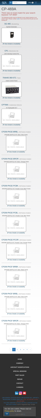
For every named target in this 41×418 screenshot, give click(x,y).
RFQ (30, 2)
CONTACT (19, 383)
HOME (20, 359)
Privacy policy (9, 411)
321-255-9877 (30, 399)
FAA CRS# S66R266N (10, 403)
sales (18, 19)
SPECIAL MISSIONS (20, 371)
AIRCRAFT (19, 367)
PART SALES (19, 375)
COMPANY (19, 363)
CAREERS (19, 387)
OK (7, 414)
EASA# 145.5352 (21, 403)
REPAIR (19, 379)
